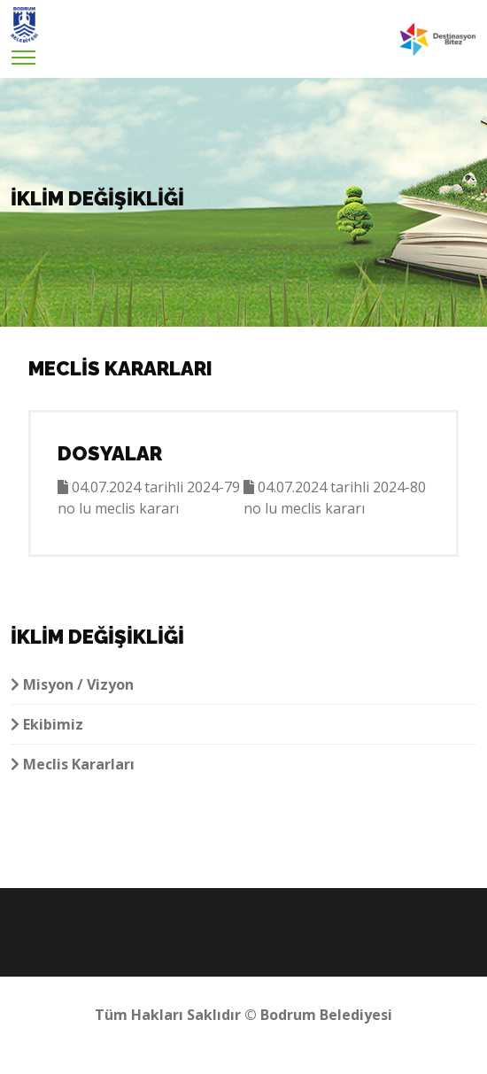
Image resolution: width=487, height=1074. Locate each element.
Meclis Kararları (73, 764)
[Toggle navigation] (23, 52)
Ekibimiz (47, 724)
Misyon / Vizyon (72, 684)
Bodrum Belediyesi (326, 1014)
